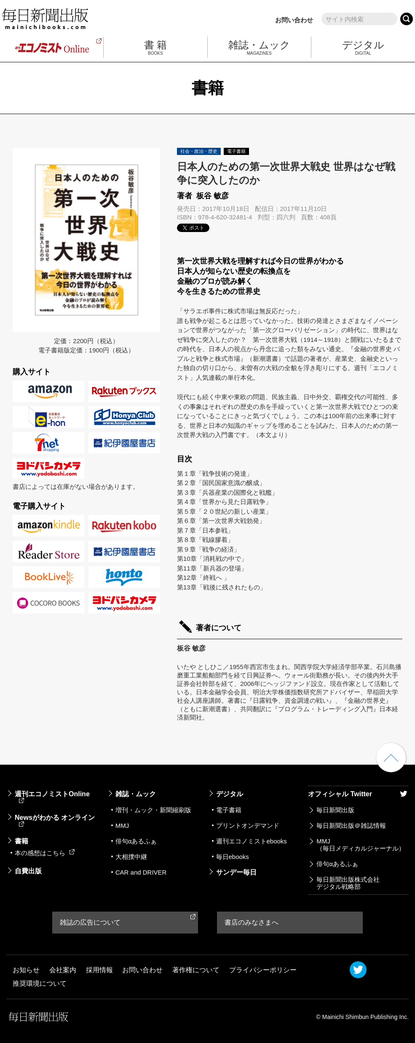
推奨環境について (40, 983)
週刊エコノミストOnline (52, 796)
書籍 (21, 841)
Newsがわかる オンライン (55, 820)
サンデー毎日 (236, 872)
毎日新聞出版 (335, 810)
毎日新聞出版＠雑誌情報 (351, 825)
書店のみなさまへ (251, 922)
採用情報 (99, 970)
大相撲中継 (131, 856)
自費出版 (28, 871)
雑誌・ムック (135, 794)
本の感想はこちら (45, 852)
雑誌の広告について (90, 922)
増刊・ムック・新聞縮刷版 (153, 810)
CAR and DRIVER (141, 872)
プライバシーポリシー (263, 970)
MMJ (122, 825)
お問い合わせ (294, 20)
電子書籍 (228, 810)
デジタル (229, 794)
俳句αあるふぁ (136, 841)
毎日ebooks (232, 856)
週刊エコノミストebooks (251, 841)
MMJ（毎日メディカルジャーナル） (360, 845)
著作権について (196, 970)
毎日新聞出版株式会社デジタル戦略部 (348, 883)
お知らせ (26, 970)
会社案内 (62, 970)
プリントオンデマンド (247, 825)
